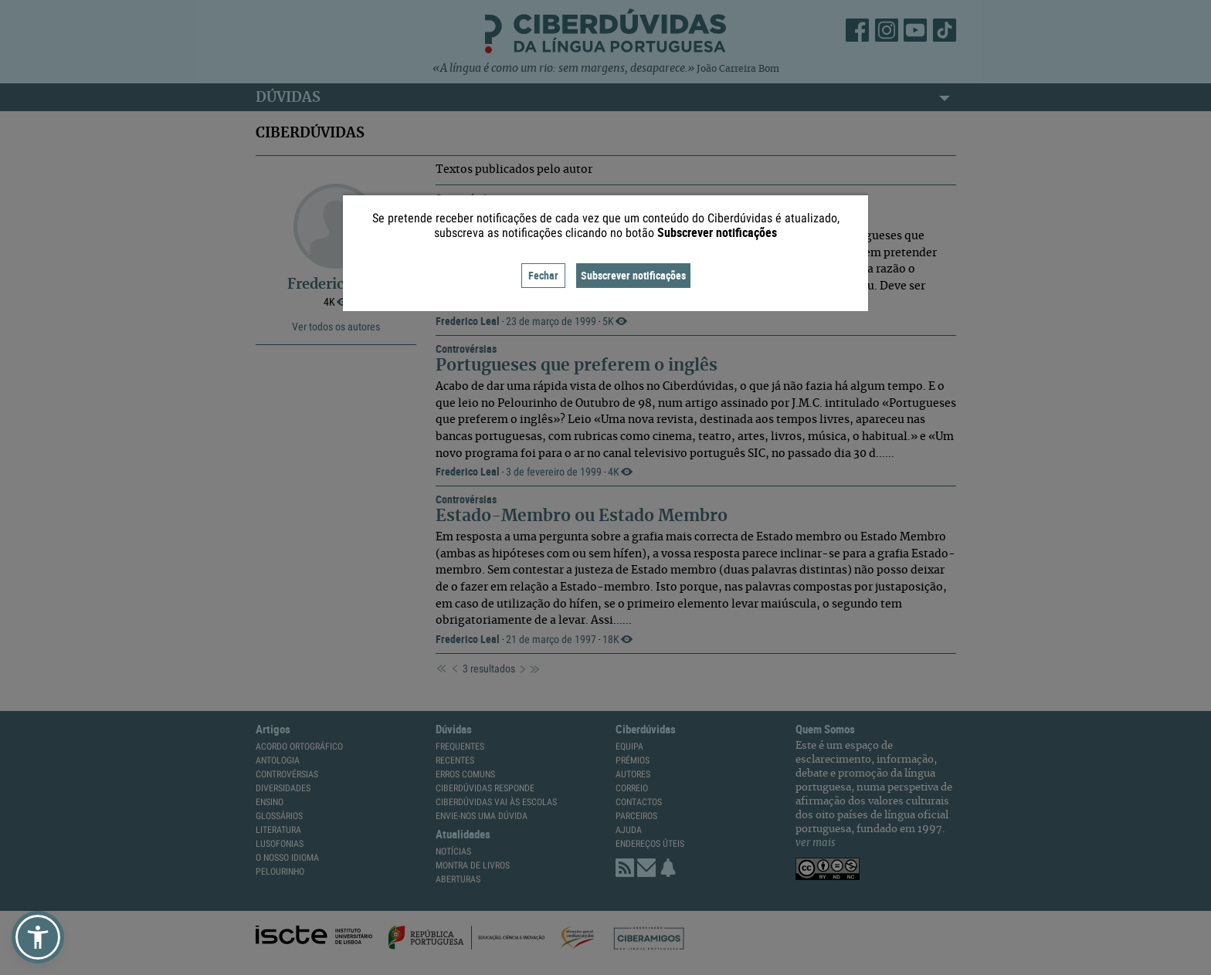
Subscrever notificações (633, 275)
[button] (37, 937)
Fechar (543, 275)
